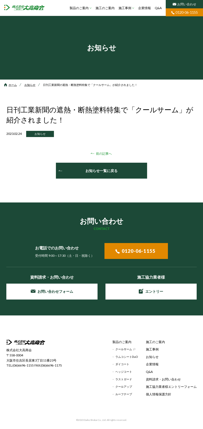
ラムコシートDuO (126, 356)
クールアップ (123, 386)
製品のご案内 (79, 8)
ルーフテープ (123, 394)
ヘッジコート (123, 371)
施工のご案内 (105, 8)
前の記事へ (104, 153)
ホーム (13, 85)
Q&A (158, 8)
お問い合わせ (184, 4)
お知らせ (29, 85)
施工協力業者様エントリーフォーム (171, 386)
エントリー (151, 291)
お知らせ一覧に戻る (101, 170)
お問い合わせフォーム (52, 291)
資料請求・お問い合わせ (163, 379)
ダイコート (122, 364)
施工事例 (125, 8)
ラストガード (123, 379)
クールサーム (123, 349)
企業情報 (144, 8)
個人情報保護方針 (158, 394)
